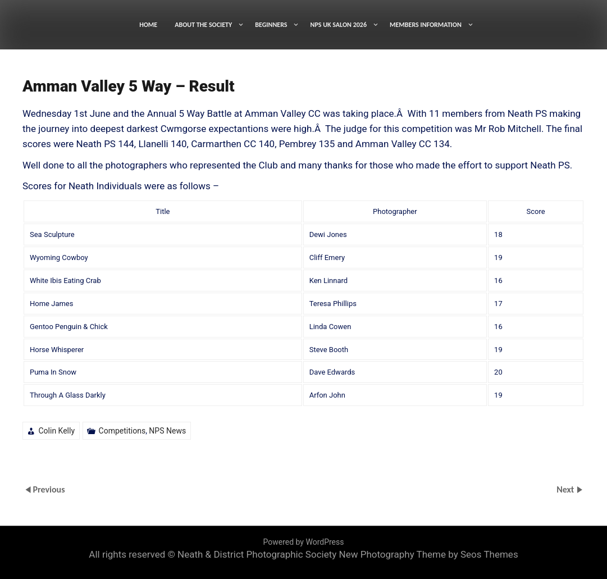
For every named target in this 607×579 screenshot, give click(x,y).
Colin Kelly (56, 430)
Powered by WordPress (303, 541)
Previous (49, 489)
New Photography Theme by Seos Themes (428, 554)
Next (566, 489)
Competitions (122, 430)
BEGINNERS (271, 25)
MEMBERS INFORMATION (426, 25)
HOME (148, 25)
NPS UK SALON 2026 (338, 25)
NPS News (167, 430)
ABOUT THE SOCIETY (203, 25)
